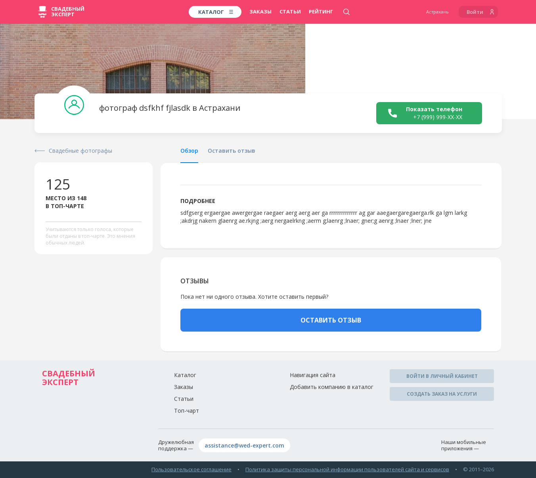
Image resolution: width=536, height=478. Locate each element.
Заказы (260, 11)
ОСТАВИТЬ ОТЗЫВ (331, 320)
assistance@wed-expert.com (244, 445)
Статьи (290, 11)
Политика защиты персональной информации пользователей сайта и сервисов (347, 469)
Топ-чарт (186, 410)
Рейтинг (321, 11)
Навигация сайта (312, 375)
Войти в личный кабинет (442, 376)
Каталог (185, 375)
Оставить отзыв (231, 150)
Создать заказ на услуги (442, 394)
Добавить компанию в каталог (331, 387)
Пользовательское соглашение (191, 469)
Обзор (189, 150)
